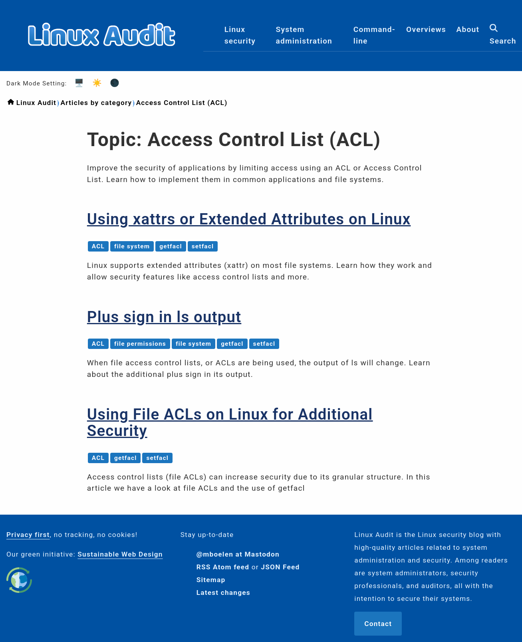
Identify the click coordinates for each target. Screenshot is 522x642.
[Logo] (101, 64)
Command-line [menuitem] (374, 35)
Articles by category (96, 103)
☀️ (94, 82)
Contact (378, 624)
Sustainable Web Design (120, 554)
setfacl (203, 246)
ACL (98, 246)
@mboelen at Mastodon (238, 554)
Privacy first (28, 535)
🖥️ (76, 82)
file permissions (140, 343)
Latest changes (223, 592)
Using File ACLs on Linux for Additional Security (230, 422)
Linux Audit (36, 103)
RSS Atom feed (223, 567)
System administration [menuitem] (304, 35)
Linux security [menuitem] (240, 35)
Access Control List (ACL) (182, 103)
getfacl (170, 246)
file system (132, 246)
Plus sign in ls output (164, 317)
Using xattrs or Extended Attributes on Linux (249, 219)
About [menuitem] (468, 29)
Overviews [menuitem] (426, 29)
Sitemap (211, 580)
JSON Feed (280, 567)
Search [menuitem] (503, 35)
